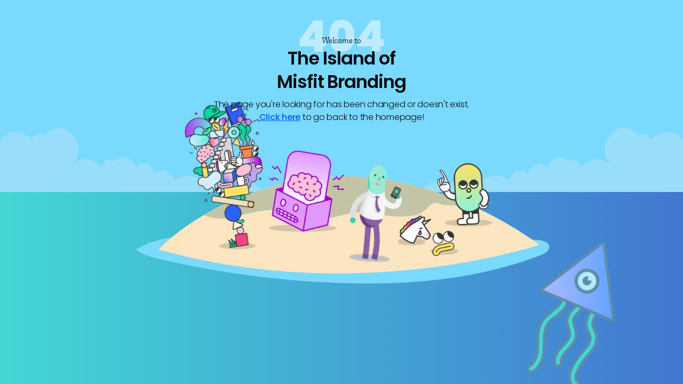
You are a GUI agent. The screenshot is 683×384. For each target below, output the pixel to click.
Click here (280, 117)
